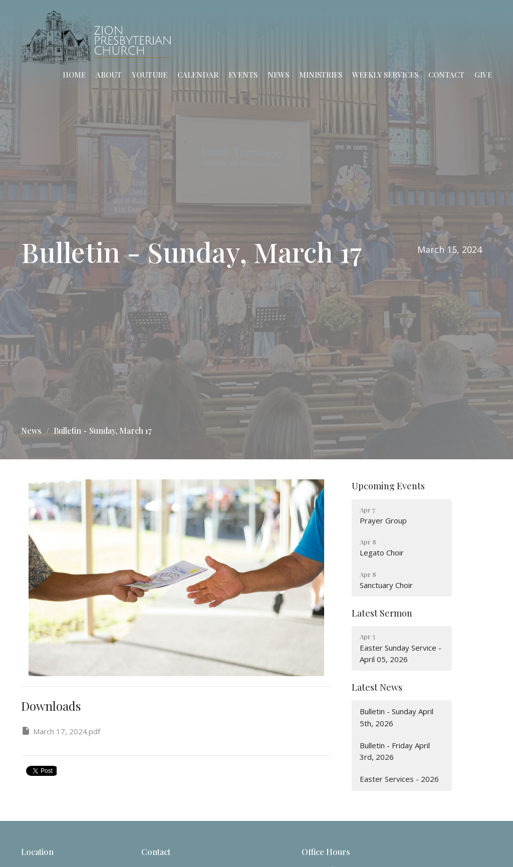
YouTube (149, 75)
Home (74, 75)
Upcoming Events (388, 486)
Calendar (197, 75)
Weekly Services (385, 75)
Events (243, 75)
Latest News (377, 687)
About (109, 75)
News (278, 75)
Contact (446, 75)
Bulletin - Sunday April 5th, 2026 (396, 717)
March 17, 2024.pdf (60, 731)
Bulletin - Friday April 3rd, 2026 (395, 751)
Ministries (320, 75)
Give (483, 75)
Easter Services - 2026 (399, 779)
